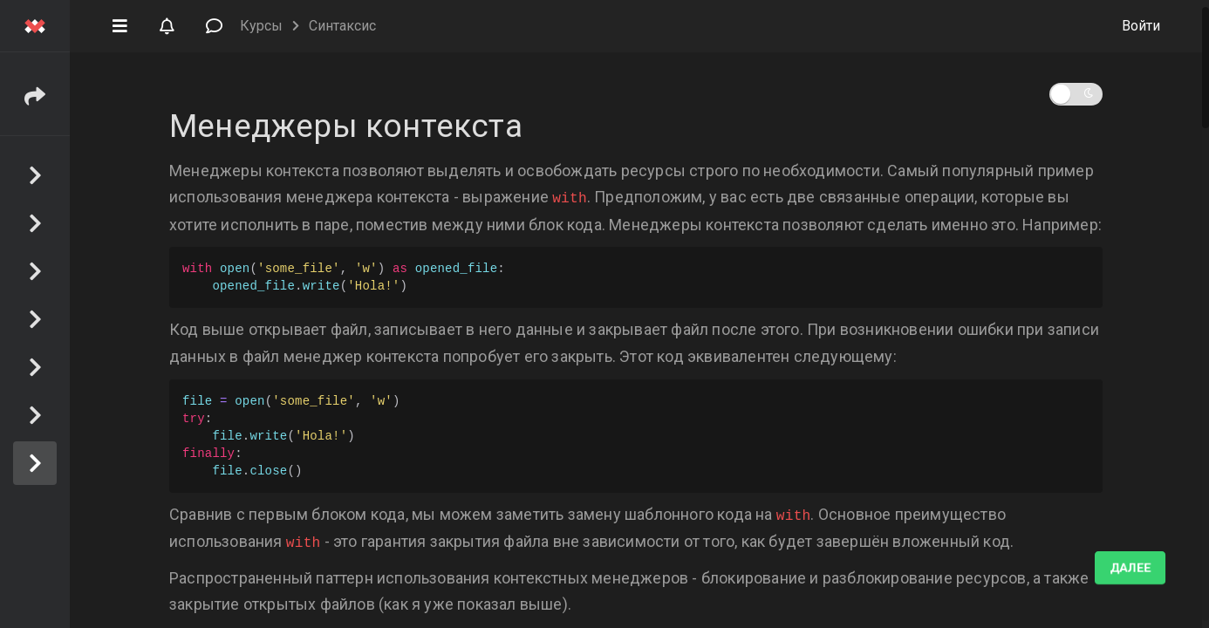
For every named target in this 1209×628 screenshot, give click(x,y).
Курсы (261, 25)
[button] (119, 24)
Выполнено (1111, 568)
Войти (1141, 25)
